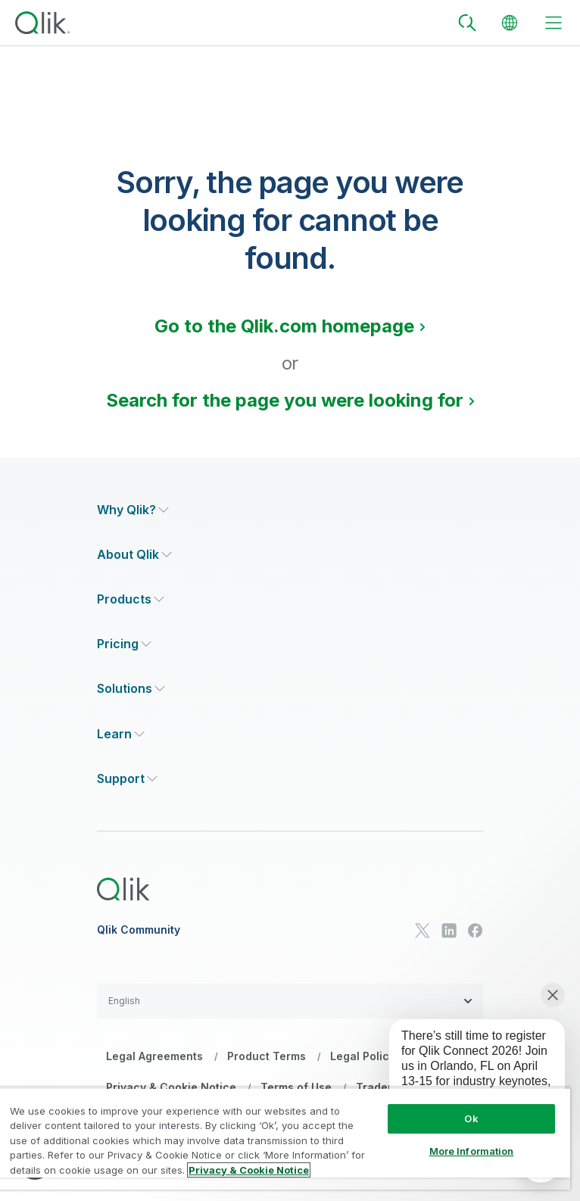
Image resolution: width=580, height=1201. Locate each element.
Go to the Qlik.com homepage (284, 326)
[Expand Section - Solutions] (131, 689)
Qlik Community (138, 930)
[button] (290, 1001)
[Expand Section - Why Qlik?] (133, 510)
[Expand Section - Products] (130, 599)
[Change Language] (509, 22)
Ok (471, 1118)
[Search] (467, 22)
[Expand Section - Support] (127, 779)
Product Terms (266, 1056)
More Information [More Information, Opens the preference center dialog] (471, 1151)
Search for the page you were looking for (284, 400)
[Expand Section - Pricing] (124, 644)
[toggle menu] (553, 22)
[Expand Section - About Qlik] (134, 554)
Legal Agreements (154, 1056)
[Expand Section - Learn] (121, 734)
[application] (466, 1077)
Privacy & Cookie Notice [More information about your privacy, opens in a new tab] (249, 1170)
